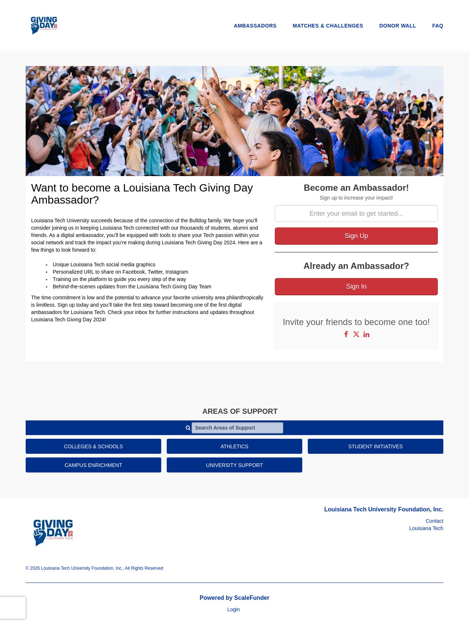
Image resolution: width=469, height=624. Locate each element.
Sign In (356, 286)
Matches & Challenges (328, 26)
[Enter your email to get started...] (356, 213)
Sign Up (356, 236)
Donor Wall (397, 26)
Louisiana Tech (426, 528)
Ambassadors (255, 26)
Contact (434, 521)
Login (233, 609)
